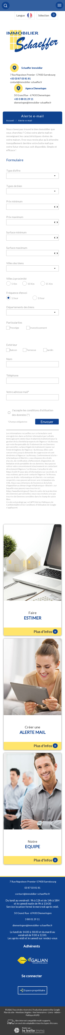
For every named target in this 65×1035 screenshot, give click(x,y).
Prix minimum (14, 201)
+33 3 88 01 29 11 (23, 99)
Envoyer (47, 422)
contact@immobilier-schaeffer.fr (26, 82)
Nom (9, 359)
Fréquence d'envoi (16, 292)
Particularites (14, 322)
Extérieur (11, 344)
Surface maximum (16, 247)
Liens (50, 1012)
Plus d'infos (46, 631)
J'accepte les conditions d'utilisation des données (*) (32, 412)
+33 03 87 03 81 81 (20, 78)
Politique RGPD (32, 1015)
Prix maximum (14, 217)
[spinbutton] (32, 207)
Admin (57, 1012)
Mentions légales (23, 1012)
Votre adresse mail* (17, 391)
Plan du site (9, 1012)
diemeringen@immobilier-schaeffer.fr (32, 102)
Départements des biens (20, 307)
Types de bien (14, 186)
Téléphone (12, 375)
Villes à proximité (16, 278)
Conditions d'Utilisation (36, 505)
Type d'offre (13, 170)
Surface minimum (16, 232)
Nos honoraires (40, 1012)
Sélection (43, 15)
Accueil (10, 120)
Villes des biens (15, 263)
